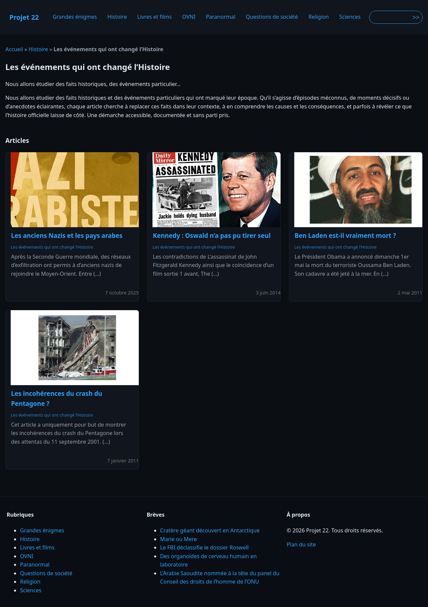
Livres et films (154, 17)
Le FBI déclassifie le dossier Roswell (204, 547)
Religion (319, 17)
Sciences (350, 17)
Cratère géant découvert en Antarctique (210, 530)
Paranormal (220, 17)
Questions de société (272, 17)
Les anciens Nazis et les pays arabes (66, 235)
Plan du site (301, 544)
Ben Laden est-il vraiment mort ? (345, 235)
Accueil (14, 49)
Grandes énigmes (75, 17)
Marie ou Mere (178, 539)
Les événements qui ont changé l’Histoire (52, 247)
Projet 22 (24, 17)
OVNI (189, 17)
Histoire (117, 17)
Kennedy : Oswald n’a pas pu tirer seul (212, 235)
